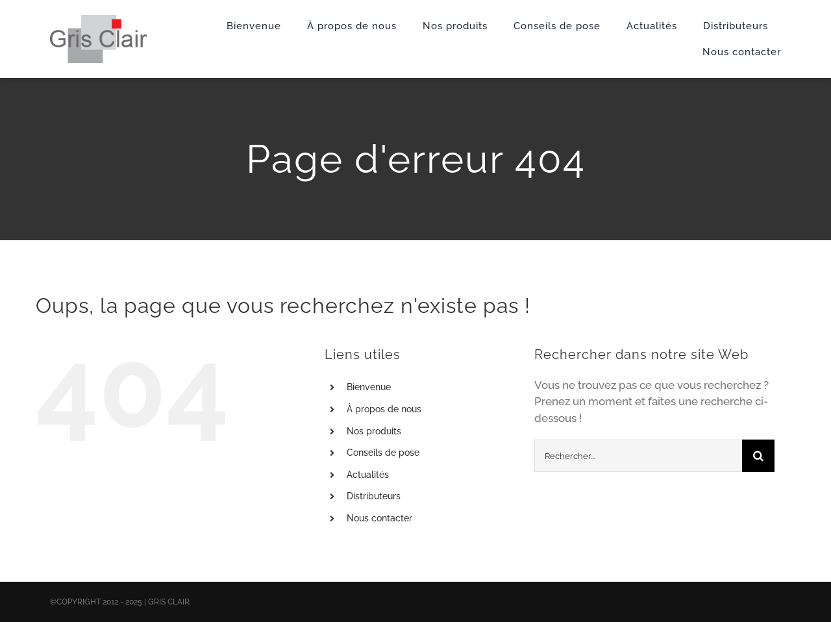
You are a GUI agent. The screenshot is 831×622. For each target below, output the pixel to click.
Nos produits (374, 431)
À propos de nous (384, 409)
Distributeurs (374, 496)
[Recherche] (758, 456)
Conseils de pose (383, 452)
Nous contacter (379, 518)
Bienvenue (369, 387)
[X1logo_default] (98, 20)
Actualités (368, 474)
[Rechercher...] (638, 456)
